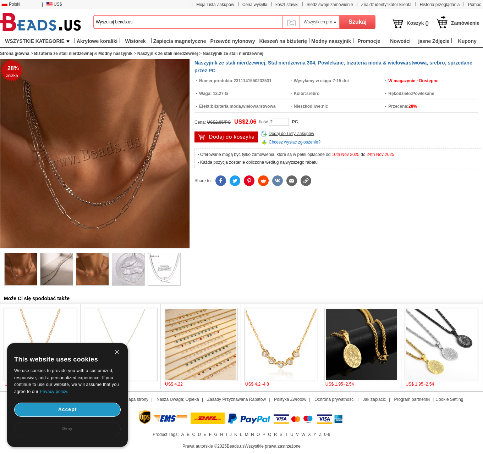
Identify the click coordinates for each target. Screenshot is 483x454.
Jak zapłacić (374, 399)
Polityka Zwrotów (290, 399)
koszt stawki (286, 4)
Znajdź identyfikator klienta (386, 4)
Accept (67, 409)
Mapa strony (136, 399)
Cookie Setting (449, 399)
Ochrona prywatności (334, 399)
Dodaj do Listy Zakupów (291, 133)
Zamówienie (465, 23)
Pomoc (474, 4)
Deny (67, 429)
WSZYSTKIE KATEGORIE (37, 41)
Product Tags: (166, 434)
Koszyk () (418, 23)
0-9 (327, 434)
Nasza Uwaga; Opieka (178, 399)
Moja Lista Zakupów (215, 4)
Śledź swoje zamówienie (330, 4)
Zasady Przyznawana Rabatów (236, 399)
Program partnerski (412, 399)
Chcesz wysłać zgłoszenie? (294, 142)
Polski (10, 4)
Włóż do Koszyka (226, 136)
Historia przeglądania (440, 4)
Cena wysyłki (254, 4)
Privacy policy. (54, 391)
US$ (54, 4)
